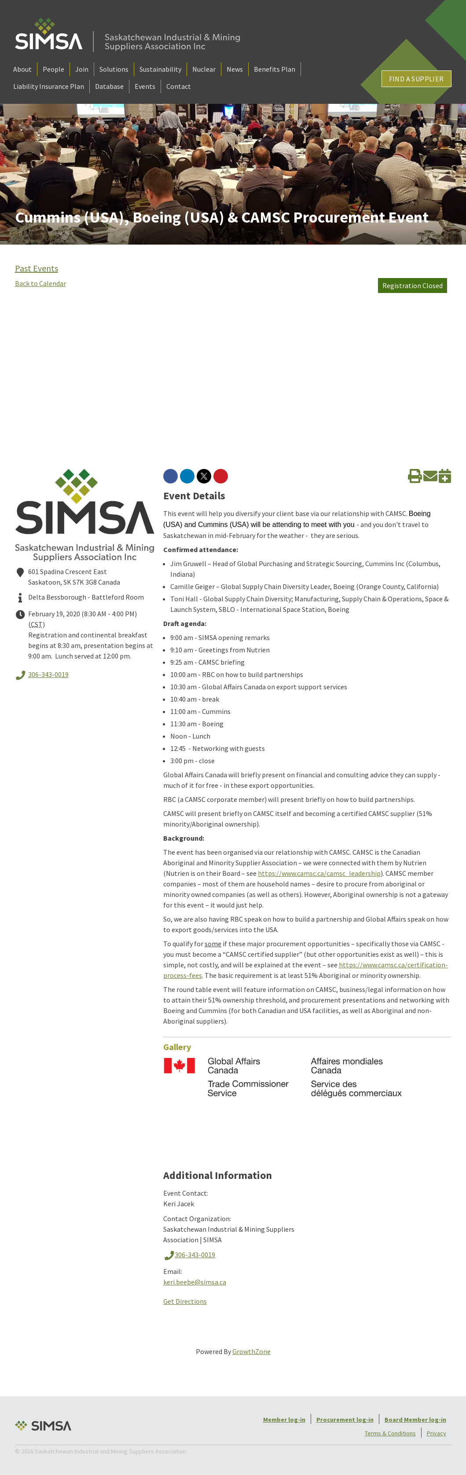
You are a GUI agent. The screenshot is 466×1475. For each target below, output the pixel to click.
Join (81, 69)
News (235, 69)
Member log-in (284, 1420)
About (22, 69)
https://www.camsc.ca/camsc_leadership (319, 873)
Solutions (113, 69)
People (53, 69)
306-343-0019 (42, 675)
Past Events (36, 268)
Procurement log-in (345, 1420)
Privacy (436, 1433)
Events (145, 86)
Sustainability (160, 69)
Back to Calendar (40, 283)
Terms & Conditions (390, 1433)
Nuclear (204, 69)
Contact (178, 86)
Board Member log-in (415, 1420)
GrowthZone (251, 1351)
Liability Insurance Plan (48, 86)
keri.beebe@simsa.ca (194, 1281)
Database (109, 86)
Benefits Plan (274, 69)
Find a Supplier (416, 78)
